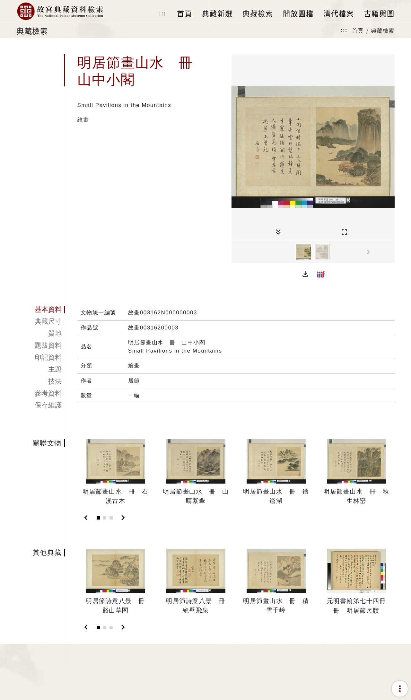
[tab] (40, 309)
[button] (305, 274)
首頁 (358, 30)
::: (162, 13)
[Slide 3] (111, 518)
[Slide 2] (104, 518)
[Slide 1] (98, 518)
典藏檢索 (383, 30)
